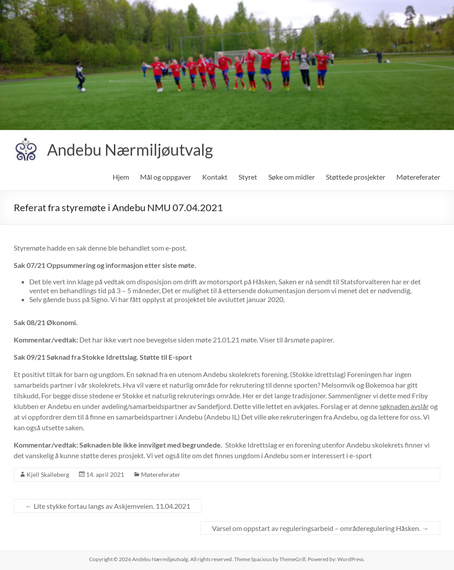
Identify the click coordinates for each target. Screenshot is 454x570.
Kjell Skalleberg (48, 474)
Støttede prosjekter (355, 177)
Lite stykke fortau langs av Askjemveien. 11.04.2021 (107, 506)
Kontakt (214, 177)
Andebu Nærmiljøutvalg (130, 149)
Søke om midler (291, 177)
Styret (248, 177)
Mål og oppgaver (165, 177)
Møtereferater (418, 177)
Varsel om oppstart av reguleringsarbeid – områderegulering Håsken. (320, 528)
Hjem (121, 177)
